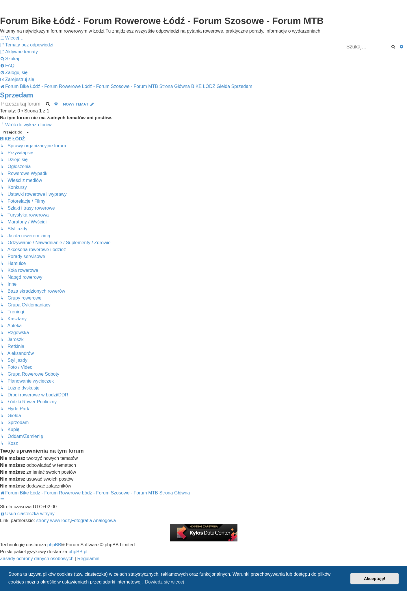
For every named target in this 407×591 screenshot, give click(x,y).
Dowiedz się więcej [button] (164, 581)
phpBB (54, 544)
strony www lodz (53, 520)
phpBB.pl (77, 551)
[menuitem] (26, 45)
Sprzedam (16, 95)
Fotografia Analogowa (93, 520)
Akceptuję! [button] (374, 578)
